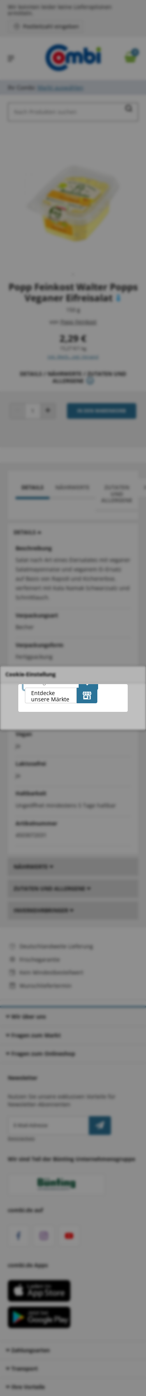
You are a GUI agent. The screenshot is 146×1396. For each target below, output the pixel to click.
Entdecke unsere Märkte (50, 696)
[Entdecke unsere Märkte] (87, 695)
